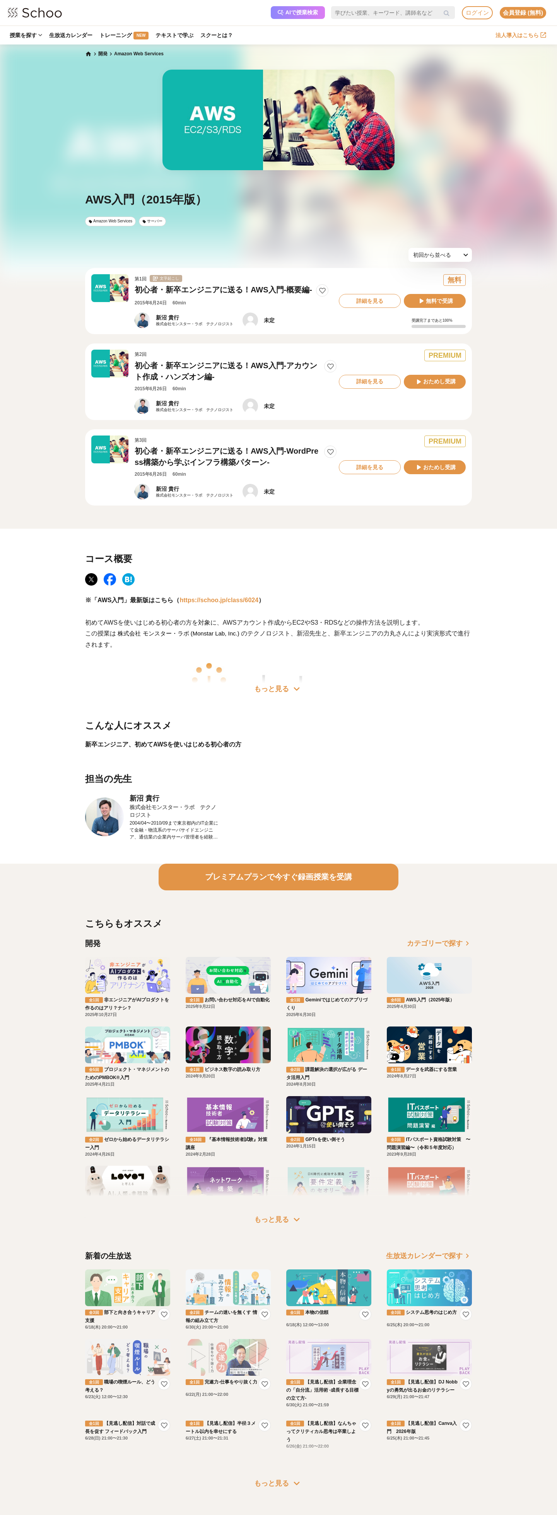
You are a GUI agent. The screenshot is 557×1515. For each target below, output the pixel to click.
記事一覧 (85, 1447)
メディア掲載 (303, 1435)
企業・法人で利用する (237, 1391)
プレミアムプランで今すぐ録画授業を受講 (278, 877)
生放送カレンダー (70, 35)
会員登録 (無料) (523, 12)
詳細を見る (369, 301)
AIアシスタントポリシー (149, 1447)
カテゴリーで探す (439, 943)
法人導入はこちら (520, 35)
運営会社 (298, 1391)
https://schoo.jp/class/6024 (218, 600)
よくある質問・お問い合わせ (154, 1402)
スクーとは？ (216, 35)
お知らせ (85, 1402)
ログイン (477, 12)
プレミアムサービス (145, 1391)
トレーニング (124, 35)
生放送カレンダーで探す (429, 1146)
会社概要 (298, 1402)
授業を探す (26, 35)
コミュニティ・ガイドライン (154, 1425)
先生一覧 (85, 1435)
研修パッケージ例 (232, 1402)
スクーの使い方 (92, 1425)
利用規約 (133, 1413)
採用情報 (298, 1413)
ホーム (83, 1391)
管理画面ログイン (232, 1425)
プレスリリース (305, 1425)
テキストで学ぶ (174, 35)
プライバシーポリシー (147, 1435)
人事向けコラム (230, 1413)
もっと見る (278, 689)
